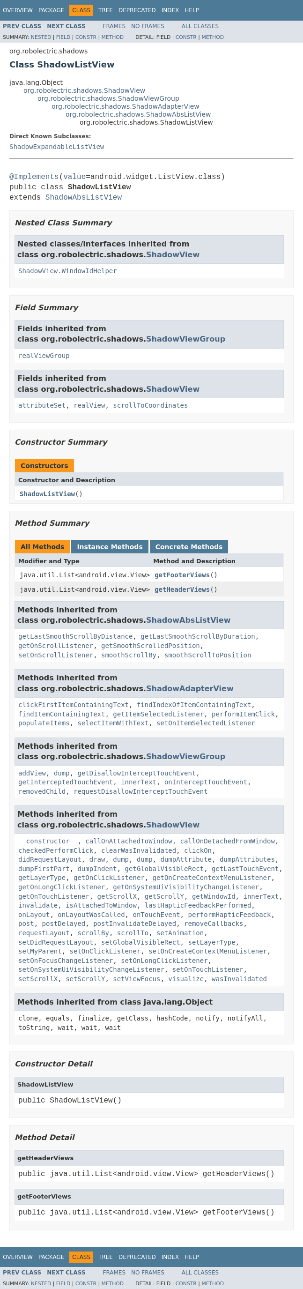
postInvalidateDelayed (134, 923)
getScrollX (117, 896)
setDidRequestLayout (55, 942)
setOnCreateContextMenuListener (207, 951)
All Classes (200, 26)
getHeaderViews (182, 589)
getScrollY (164, 896)
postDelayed (64, 923)
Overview (18, 10)
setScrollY (85, 979)
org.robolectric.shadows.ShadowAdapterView (126, 106)
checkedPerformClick (55, 850)
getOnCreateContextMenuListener (212, 877)
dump (62, 773)
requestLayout (44, 933)
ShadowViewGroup (185, 339)
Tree (105, 10)
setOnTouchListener (208, 969)
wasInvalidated (239, 979)
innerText (138, 782)
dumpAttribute (186, 859)
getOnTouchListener (53, 896)
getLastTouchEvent (245, 868)
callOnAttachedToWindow (128, 841)
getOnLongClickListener (61, 887)
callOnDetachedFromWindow (227, 841)
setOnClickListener (105, 951)
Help (192, 10)
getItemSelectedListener (158, 714)
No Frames (147, 26)
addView (32, 773)
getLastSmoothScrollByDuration (197, 636)
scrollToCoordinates (150, 405)
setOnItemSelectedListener (205, 723)
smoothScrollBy (128, 655)
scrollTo (132, 933)
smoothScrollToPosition (207, 655)
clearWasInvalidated (138, 850)
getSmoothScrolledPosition (150, 645)
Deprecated (137, 10)
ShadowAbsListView (83, 198)
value (74, 177)
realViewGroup (44, 355)
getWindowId (214, 896)
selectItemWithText (112, 723)
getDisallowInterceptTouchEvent (136, 773)
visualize (186, 979)
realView (89, 405)
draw (97, 859)
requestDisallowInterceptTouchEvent (141, 791)
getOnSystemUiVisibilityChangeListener (186, 887)
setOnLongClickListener (164, 960)
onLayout (34, 914)
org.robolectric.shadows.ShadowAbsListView (138, 114)
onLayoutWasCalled (91, 914)
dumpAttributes (247, 859)
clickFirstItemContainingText (73, 704)
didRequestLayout (49, 859)
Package (51, 10)
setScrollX (38, 979)
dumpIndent (97, 868)
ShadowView (173, 254)
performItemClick (243, 714)
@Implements (34, 177)
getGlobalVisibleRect (164, 868)
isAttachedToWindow (101, 905)
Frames (114, 26)
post (26, 923)
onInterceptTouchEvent (205, 782)
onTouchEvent (156, 914)
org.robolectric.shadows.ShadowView (84, 90)
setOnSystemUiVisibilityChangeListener (91, 969)
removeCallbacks (213, 923)
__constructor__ (47, 841)
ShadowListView (47, 494)
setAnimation (180, 933)
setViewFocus (136, 979)
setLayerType (211, 942)
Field (63, 37)
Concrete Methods (189, 547)
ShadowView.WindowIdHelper (67, 271)
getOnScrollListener (55, 645)
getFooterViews (182, 575)
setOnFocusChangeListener (65, 960)
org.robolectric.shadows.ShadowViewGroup (108, 98)
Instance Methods (109, 547)
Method (112, 37)
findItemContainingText (61, 714)
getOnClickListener (109, 877)
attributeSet (42, 405)
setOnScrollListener (55, 655)
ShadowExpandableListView (56, 146)
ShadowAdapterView (190, 688)
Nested (41, 37)
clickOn (198, 850)
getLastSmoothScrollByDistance (75, 636)
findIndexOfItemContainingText (194, 704)
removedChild (42, 791)
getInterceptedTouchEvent (65, 782)
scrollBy (93, 933)
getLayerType (42, 877)
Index (170, 10)
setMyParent (40, 951)
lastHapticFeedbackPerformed (198, 905)
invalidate (38, 905)
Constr (85, 37)
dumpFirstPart (44, 868)
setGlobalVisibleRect (140, 942)
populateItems (44, 723)
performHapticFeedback (229, 914)
